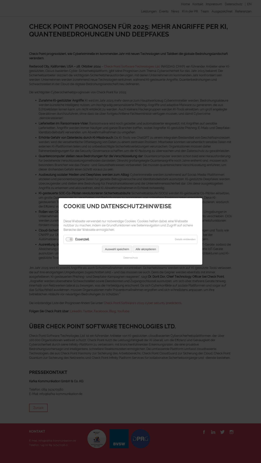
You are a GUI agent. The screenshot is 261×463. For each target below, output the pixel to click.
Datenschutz (130, 257)
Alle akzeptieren (146, 249)
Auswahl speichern (117, 249)
